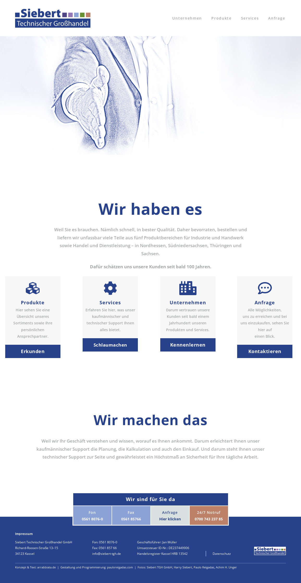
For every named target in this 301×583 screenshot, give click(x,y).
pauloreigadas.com (120, 567)
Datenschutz (222, 553)
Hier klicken (170, 518)
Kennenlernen (188, 345)
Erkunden (33, 351)
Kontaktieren (264, 351)
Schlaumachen (110, 345)
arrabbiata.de (47, 567)
